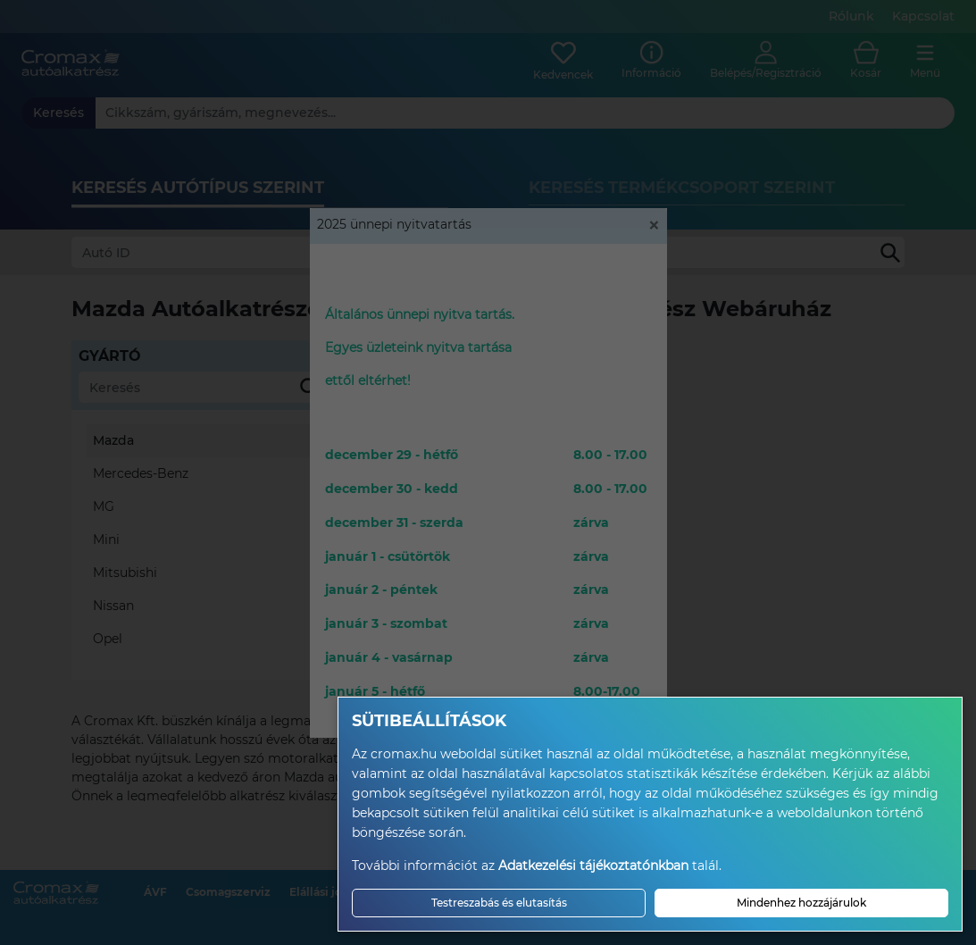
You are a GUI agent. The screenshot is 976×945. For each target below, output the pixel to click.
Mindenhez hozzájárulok (801, 902)
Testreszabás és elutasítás (499, 902)
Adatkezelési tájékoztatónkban (593, 865)
